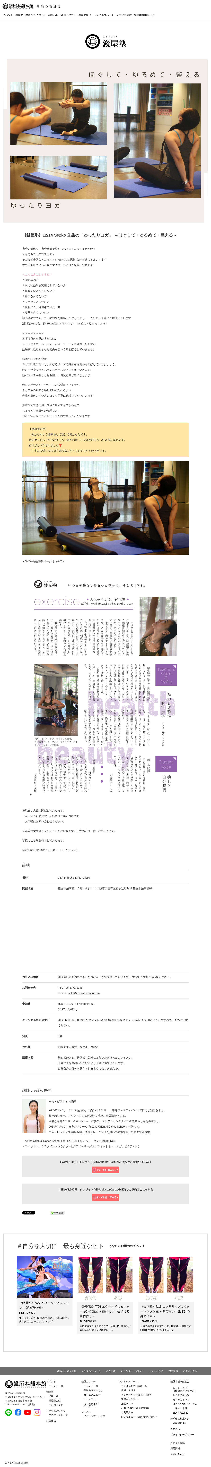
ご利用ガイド (56, 1405)
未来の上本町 (180, 1408)
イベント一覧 (56, 1386)
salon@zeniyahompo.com (84, 993)
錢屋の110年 (179, 1423)
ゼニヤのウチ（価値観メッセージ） (185, 1389)
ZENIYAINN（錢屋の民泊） (135, 1408)
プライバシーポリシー (132, 1371)
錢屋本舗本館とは (144, 15)
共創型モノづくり (35, 15)
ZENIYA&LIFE (180, 1412)
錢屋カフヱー (68, 15)
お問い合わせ (190, 1371)
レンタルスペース (104, 15)
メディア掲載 (124, 15)
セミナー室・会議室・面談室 (136, 1394)
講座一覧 (53, 1396)
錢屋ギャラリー (129, 1399)
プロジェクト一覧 (58, 1415)
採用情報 (173, 1371)
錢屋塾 (19, 15)
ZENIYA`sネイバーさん (185, 1404)
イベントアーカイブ (94, 1416)
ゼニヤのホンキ (181, 1399)
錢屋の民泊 (84, 15)
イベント (8, 15)
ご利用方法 (127, 1412)
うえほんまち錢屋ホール (134, 1386)
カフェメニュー (92, 1394)
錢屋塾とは (55, 1400)
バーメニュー (91, 1399)
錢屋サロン (127, 1403)
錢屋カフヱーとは (93, 1390)
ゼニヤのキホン (181, 1395)
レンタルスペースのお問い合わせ (139, 1416)
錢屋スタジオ (128, 1390)
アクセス (110, 1371)
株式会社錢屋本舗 (66, 1371)
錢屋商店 (53, 15)
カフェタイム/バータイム (91, 1404)
